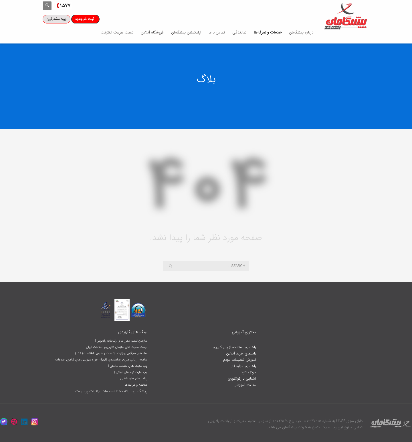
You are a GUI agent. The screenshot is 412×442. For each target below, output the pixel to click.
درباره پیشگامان (301, 32)
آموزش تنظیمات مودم (239, 360)
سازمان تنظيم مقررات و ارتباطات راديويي (122, 340)
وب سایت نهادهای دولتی (131, 372)
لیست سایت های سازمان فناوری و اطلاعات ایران (116, 347)
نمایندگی (239, 32)
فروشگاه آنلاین (152, 32)
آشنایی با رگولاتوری (242, 379)
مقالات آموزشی (244, 385)
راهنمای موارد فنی (242, 366)
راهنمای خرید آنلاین (241, 353)
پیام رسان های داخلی (133, 378)
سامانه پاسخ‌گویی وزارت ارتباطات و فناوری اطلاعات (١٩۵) (111, 353)
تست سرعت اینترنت (117, 32)
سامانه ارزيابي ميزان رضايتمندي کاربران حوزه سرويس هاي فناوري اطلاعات (101, 359)
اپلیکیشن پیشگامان (186, 32)
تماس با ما (217, 32)
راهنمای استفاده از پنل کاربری (234, 347)
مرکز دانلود (248, 372)
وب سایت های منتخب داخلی (128, 366)
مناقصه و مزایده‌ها (135, 384)
